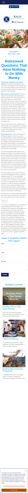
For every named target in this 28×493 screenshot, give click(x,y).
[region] (14, 481)
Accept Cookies (14, 490)
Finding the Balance (10, 339)
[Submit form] (5, 274)
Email (2, 252)
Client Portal (14, 6)
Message (3, 261)
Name (2, 243)
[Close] (26, 470)
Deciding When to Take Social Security (12, 308)
